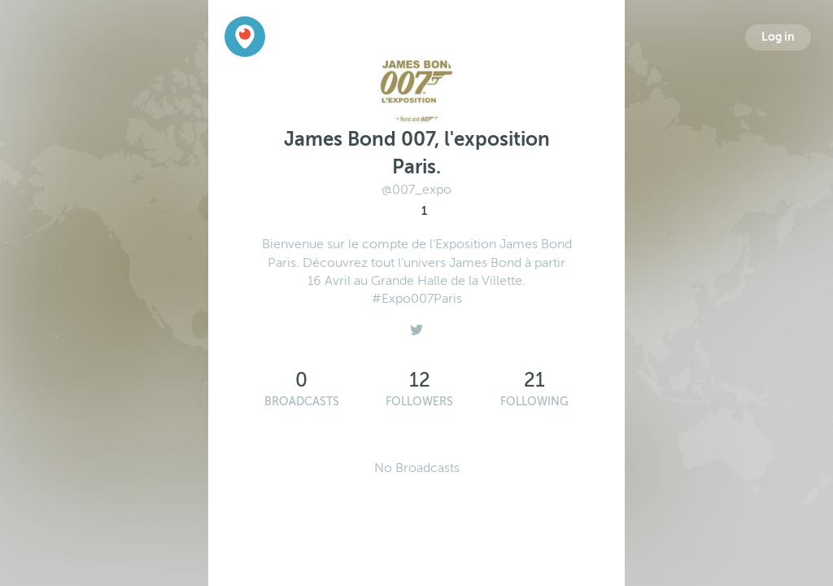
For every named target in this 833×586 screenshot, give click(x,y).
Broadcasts (301, 402)
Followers (419, 402)
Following (534, 402)
